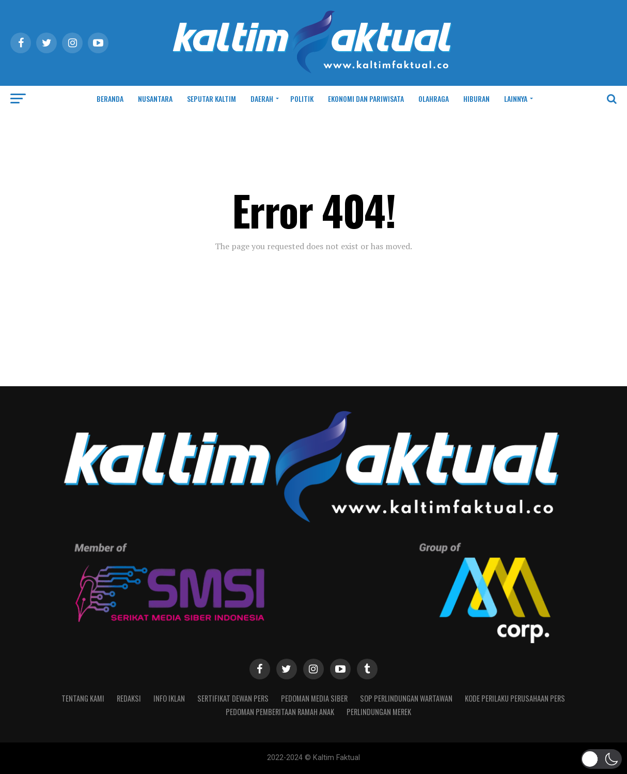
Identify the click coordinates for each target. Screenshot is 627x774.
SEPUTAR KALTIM (211, 98)
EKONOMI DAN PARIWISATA (366, 98)
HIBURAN (476, 98)
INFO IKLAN (169, 698)
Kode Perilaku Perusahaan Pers (515, 698)
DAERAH (261, 98)
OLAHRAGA (433, 98)
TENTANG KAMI (82, 698)
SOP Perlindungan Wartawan (406, 698)
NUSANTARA (155, 98)
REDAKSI (129, 698)
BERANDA (110, 98)
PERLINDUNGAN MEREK (379, 711)
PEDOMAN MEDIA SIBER (314, 698)
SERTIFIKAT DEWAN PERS (233, 698)
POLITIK (302, 98)
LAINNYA (515, 98)
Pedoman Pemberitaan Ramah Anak (280, 711)
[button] (601, 759)
